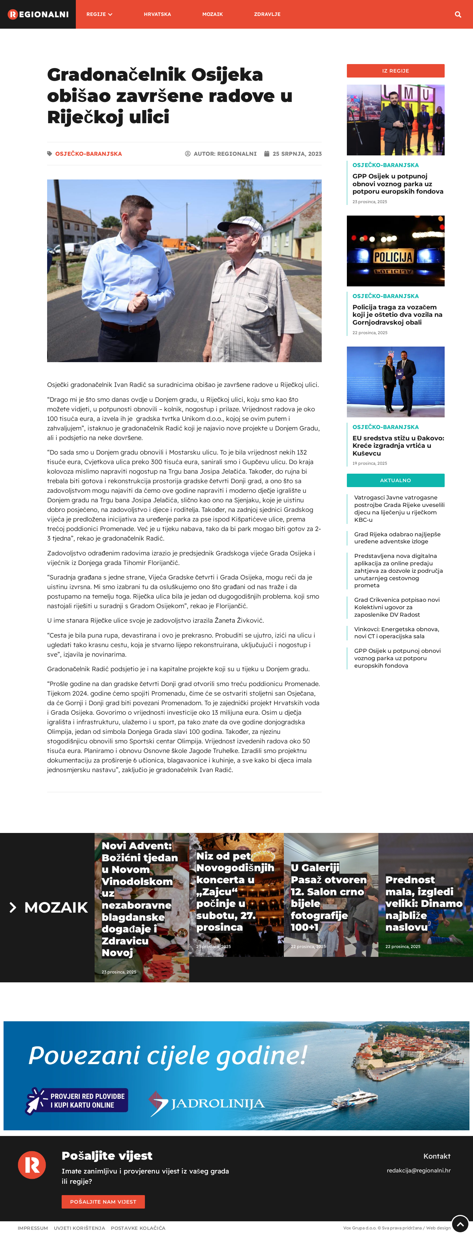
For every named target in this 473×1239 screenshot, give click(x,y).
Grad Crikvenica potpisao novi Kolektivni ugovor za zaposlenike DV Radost (397, 607)
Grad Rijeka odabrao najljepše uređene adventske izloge (397, 538)
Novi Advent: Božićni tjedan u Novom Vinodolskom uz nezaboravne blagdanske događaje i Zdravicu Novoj (140, 899)
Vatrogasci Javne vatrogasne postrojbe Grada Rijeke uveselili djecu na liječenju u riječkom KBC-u (399, 508)
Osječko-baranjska (88, 153)
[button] (458, 14)
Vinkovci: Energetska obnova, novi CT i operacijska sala (396, 633)
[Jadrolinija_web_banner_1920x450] (236, 1128)
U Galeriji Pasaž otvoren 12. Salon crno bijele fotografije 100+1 (329, 897)
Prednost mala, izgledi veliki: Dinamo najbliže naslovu (424, 903)
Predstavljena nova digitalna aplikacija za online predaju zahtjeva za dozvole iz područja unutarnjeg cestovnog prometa (398, 571)
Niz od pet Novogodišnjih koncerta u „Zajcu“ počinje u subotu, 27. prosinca (235, 891)
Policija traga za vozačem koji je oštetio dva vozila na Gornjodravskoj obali (398, 314)
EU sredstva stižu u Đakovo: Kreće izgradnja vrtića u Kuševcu (398, 445)
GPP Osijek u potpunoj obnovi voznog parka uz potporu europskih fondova (398, 183)
